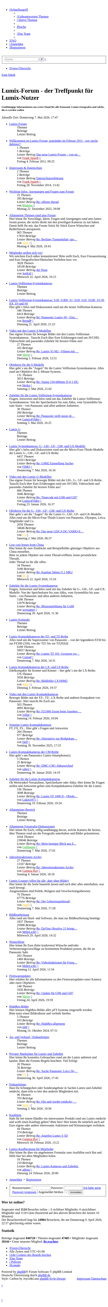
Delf (25, 742)
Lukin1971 (29, 799)
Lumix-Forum (18, 124)
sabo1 (25, 769)
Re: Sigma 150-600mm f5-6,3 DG (57, 382)
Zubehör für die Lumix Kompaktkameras (34, 779)
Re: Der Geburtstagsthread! (53, 901)
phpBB (21, 1271)
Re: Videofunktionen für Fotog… (56, 962)
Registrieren (33, 1179)
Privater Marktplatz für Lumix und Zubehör (36, 1053)
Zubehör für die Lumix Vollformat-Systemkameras (40, 395)
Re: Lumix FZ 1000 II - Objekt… (57, 796)
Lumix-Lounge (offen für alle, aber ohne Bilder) (39, 880)
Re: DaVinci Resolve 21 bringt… (56, 928)
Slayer (26, 354)
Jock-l (26, 242)
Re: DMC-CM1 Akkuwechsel (54, 765)
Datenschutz (98, 1278)
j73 (24, 534)
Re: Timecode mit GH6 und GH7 (56, 497)
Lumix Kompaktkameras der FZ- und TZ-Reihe (38, 636)
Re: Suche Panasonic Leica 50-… (57, 1071)
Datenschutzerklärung (49, 178)
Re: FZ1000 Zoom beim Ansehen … (58, 711)
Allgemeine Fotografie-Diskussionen (32, 826)
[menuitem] (33, 16)
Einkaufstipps (17, 1084)
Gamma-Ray (30, 870)
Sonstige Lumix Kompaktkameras (30, 724)
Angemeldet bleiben (52, 1192)
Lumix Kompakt (19, 619)
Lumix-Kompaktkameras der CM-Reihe (34, 752)
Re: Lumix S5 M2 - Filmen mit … (57, 351)
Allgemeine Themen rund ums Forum (32, 215)
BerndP (26, 320)
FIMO (26, 466)
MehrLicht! (29, 932)
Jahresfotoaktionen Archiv (25, 857)
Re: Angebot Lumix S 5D (52, 1135)
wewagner (28, 609)
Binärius (27, 205)
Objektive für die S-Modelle (26, 364)
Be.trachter (51, 1241)
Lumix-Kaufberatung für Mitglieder (31, 1149)
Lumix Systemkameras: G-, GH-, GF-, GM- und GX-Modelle (47, 446)
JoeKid (26, 273)
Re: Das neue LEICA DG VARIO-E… (60, 531)
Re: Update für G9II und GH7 (54, 993)
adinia (26, 1169)
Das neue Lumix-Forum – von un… (58, 154)
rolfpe (26, 714)
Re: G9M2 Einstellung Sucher (54, 463)
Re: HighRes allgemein (50, 1023)
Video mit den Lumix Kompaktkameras (33, 694)
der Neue (41, 270)
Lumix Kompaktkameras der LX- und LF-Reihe (39, 667)
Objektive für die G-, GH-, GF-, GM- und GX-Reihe (41, 510)
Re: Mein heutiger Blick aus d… (56, 843)
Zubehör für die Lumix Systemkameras (33, 585)
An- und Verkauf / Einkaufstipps (29, 1037)
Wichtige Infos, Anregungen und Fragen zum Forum (41, 191)
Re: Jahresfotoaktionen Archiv (55, 867)
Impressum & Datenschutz (25, 168)
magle (26, 904)
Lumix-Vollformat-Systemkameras (30, 283)
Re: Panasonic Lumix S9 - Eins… (57, 317)
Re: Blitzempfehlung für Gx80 (55, 606)
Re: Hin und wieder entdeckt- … (56, 1101)
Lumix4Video (30, 419)
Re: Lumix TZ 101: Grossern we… (58, 653)
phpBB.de (44, 1275)
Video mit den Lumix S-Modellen (30, 330)
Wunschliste (16, 942)
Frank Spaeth (30, 158)
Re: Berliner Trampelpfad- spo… (56, 239)
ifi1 (24, 575)
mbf (24, 1027)
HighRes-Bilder (19, 1006)
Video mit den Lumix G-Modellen (30, 476)
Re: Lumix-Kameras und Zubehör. (57, 1166)
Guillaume (28, 847)
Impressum (83, 1278)
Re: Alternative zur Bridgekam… (56, 738)
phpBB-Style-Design (52, 1278)
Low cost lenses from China (26, 544)
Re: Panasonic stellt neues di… (55, 416)
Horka (26, 385)
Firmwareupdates (20, 976)
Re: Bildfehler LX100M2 (52, 680)
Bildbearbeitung (19, 914)
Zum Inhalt (8, 74)
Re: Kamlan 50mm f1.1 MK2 (54, 572)
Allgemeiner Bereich (22, 809)
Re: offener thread (47, 202)
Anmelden (15, 1179)
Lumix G (14, 429)
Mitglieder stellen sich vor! (26, 252)
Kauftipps (15, 1115)
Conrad (26, 657)
